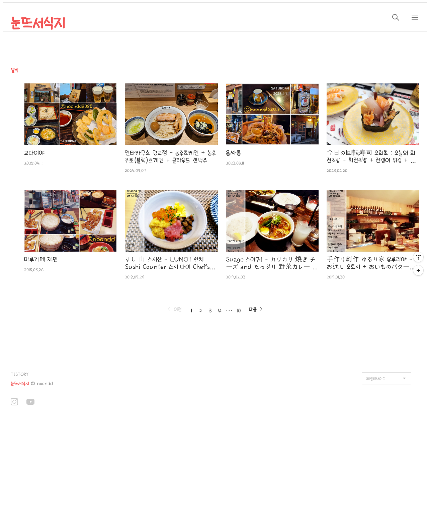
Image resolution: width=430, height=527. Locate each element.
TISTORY (19, 374)
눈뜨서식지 (38, 23)
